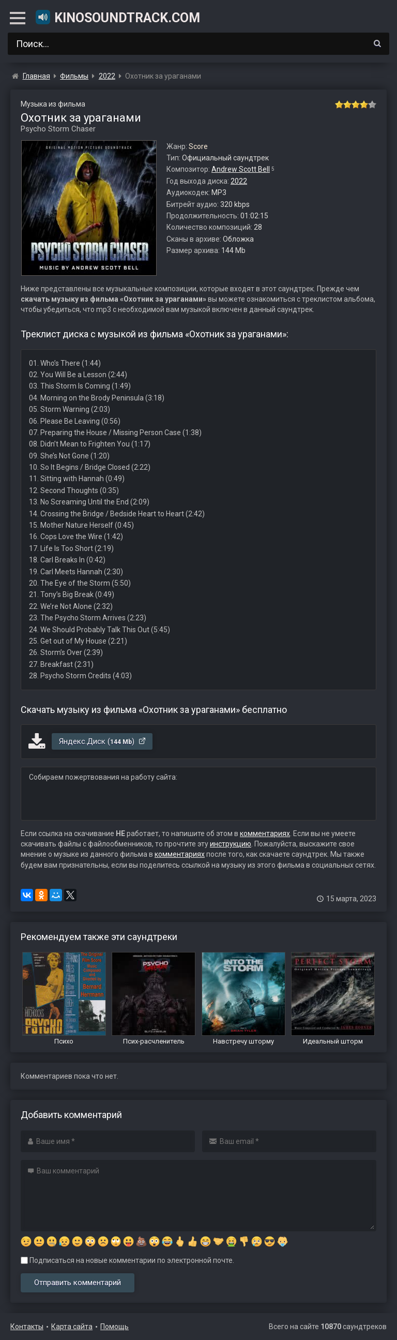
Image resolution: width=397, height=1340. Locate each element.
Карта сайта (72, 1326)
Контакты (26, 1326)
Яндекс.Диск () (102, 741)
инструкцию (230, 844)
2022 (239, 181)
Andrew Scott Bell (240, 169)
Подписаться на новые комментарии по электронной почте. (127, 1260)
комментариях (265, 833)
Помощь (114, 1326)
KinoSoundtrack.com (117, 17)
